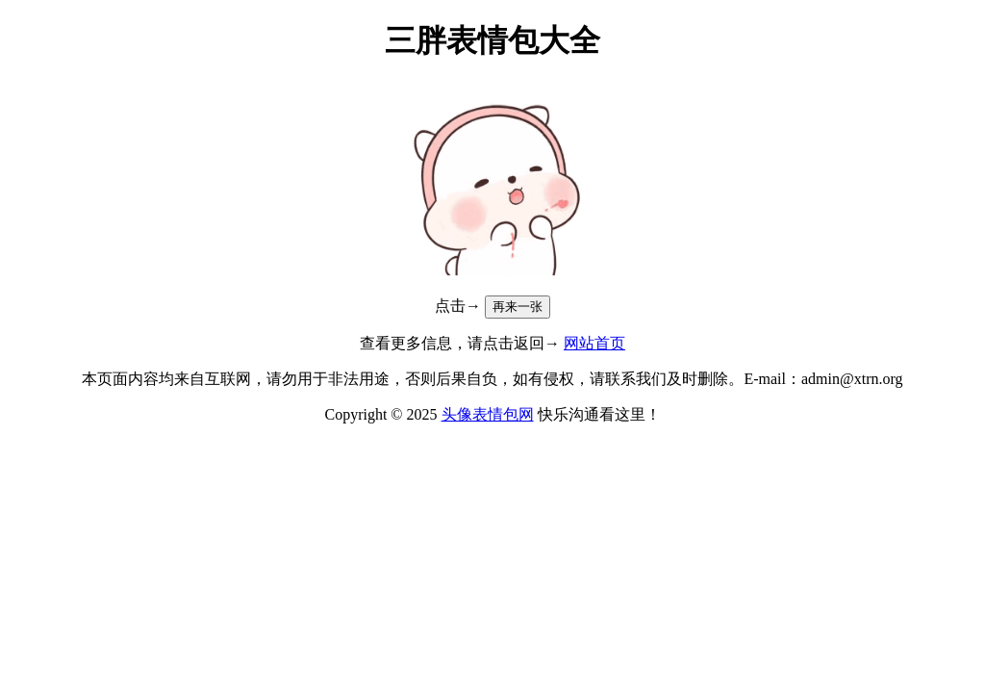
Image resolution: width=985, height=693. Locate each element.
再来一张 (517, 306)
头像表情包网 (488, 414)
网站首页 (594, 343)
